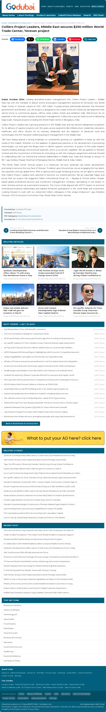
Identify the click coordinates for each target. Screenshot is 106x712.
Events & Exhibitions (12, 656)
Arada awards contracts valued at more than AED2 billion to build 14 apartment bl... (39, 495)
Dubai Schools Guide (59, 684)
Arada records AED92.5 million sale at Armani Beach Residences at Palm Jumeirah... (40, 491)
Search (87, 15)
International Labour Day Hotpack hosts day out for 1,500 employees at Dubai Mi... (39, 530)
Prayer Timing (7, 676)
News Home (8, 15)
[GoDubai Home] (21, 6)
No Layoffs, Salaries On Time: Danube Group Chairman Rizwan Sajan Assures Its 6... (40, 343)
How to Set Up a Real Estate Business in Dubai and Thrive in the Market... (35, 518)
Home (43, 6)
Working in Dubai (43, 684)
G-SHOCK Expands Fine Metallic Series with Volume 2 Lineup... (31, 570)
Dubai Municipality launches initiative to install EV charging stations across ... (37, 393)
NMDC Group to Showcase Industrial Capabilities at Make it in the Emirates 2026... (39, 579)
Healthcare (9, 652)
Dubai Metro (71, 673)
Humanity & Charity (12, 661)
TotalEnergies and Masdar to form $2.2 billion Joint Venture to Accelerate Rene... (39, 370)
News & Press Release (82, 694)
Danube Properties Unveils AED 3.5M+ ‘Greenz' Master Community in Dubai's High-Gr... (41, 482)
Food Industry (10, 624)
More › (99, 450)
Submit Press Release (69, 15)
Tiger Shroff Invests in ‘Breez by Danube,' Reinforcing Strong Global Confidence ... (39, 464)
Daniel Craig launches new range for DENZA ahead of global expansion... (35, 566)
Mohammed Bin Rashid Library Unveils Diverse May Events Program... (33, 539)
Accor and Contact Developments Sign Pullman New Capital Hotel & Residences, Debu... (42, 473)
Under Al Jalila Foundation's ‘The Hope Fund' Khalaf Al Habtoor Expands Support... (39, 535)
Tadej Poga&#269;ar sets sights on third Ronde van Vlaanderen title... (34, 357)
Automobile (9, 619)
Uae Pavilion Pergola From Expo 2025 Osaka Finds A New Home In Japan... (36, 412)
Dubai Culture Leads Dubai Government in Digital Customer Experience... (36, 588)
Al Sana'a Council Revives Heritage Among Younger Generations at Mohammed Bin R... (41, 557)
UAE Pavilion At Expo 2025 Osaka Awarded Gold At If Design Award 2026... (35, 460)
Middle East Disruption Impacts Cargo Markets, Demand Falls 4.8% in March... (37, 593)
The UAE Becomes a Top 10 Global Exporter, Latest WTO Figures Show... (35, 398)
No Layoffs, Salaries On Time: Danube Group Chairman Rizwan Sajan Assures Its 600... (40, 478)
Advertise (61, 673)
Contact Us (31, 673)
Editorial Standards (17, 673)
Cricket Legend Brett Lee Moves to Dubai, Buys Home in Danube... (33, 500)
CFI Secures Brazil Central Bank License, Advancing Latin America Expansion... (37, 561)
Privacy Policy (50, 673)
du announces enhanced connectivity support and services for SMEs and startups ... (40, 366)
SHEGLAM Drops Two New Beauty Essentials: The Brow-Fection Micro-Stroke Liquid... (41, 403)
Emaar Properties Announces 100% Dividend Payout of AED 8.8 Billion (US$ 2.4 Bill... (40, 487)
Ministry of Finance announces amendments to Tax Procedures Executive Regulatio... (41, 361)
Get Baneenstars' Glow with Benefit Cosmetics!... (25, 329)
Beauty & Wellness (56, 6)
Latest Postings (25, 15)
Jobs (76, 6)
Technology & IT (10, 614)
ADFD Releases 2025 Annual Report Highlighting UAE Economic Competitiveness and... (42, 352)
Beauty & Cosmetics (12, 605)
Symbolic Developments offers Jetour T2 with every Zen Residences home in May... (40, 455)
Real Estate (9, 628)
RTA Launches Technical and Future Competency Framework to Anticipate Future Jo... (41, 380)
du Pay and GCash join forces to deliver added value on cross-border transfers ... (39, 347)
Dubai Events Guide (76, 684)
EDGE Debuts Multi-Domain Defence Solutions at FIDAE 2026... (31, 384)
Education (85, 6)
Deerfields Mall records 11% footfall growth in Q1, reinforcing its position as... (36, 389)
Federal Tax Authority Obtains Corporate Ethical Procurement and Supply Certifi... (39, 375)
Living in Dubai (8, 684)
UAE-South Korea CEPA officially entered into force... (26, 552)
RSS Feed (98, 15)
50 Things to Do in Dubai (31, 687)
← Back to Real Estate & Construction (21, 424)
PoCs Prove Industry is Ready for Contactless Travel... (27, 334)
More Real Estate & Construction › (85, 242)
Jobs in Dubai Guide (72, 687)
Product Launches (46, 15)
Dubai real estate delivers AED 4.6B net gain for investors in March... (33, 469)
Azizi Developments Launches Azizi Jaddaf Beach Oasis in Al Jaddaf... (33, 509)
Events (69, 6)
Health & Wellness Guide (11, 687)
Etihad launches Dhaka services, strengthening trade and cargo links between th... (40, 416)
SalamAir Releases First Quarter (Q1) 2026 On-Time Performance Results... (36, 407)
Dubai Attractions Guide (24, 684)
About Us (5, 673)
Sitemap (17, 676)
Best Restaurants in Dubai (53, 687)
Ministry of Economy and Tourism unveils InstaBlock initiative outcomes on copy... (39, 584)
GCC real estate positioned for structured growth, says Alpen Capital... (34, 513)
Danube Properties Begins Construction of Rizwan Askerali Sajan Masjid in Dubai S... (40, 504)
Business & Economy (13, 638)
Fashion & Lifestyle (12, 610)
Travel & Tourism (11, 633)
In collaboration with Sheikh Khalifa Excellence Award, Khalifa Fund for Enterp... (38, 544)
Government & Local (13, 647)
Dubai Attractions (85, 673)
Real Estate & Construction (19, 23)
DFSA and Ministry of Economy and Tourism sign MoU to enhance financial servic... (39, 338)
